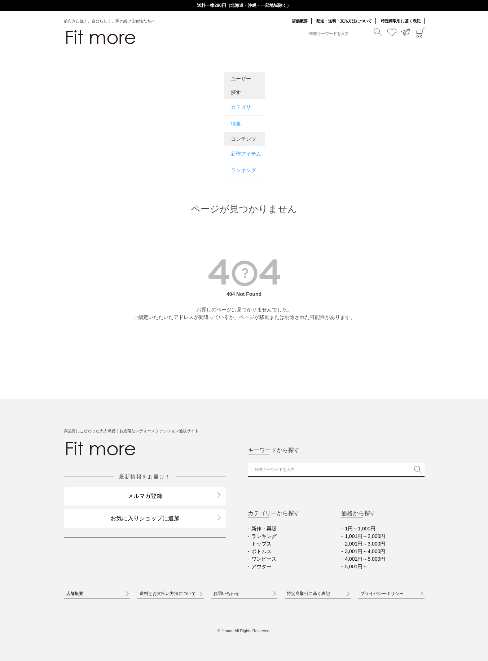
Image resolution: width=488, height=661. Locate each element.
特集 (236, 124)
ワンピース (264, 559)
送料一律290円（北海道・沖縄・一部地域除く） (244, 5)
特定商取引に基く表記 (401, 21)
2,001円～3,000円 (365, 544)
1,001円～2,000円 (365, 536)
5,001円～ (356, 566)
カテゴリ (241, 107)
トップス (261, 544)
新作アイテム (246, 154)
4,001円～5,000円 (365, 559)
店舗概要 (300, 21)
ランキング (243, 170)
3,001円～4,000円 (365, 551)
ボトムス (261, 551)
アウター (261, 566)
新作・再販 (264, 528)
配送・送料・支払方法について (344, 21)
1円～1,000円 (360, 528)
